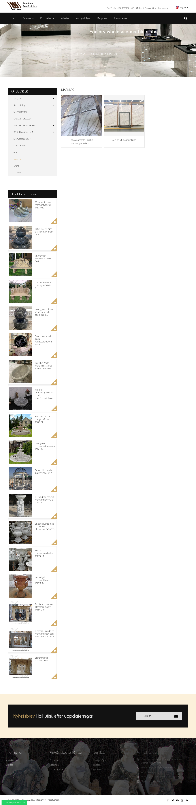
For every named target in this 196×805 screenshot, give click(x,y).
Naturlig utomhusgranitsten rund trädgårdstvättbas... (44, 394)
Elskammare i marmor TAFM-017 (44, 659)
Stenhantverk (19, 145)
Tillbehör (17, 172)
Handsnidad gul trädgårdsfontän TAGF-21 (42, 419)
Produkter (47, 18)
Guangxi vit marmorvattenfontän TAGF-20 (45, 446)
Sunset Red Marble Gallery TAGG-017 (44, 471)
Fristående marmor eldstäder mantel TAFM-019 (44, 607)
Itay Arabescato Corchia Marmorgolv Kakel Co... (81, 141)
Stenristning (19, 105)
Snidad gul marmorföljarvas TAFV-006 (42, 580)
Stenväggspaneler (21, 138)
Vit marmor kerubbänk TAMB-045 (43, 258)
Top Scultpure (50, 769)
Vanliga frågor (83, 18)
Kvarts (16, 165)
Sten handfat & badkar (24, 125)
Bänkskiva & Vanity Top (24, 132)
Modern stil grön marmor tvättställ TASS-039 (43, 205)
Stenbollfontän (20, 111)
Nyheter (64, 18)
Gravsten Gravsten (22, 118)
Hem (13, 18)
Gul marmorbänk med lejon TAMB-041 (43, 285)
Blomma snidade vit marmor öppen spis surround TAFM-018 (44, 633)
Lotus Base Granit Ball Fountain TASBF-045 (45, 231)
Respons (102, 18)
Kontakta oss (120, 18)
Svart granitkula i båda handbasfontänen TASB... (43, 340)
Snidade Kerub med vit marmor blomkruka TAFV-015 (45, 526)
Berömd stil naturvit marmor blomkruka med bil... (44, 499)
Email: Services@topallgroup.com (154, 8)
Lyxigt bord (18, 98)
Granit (16, 152)
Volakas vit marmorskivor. (124, 139)
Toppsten (48, 764)
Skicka (152, 716)
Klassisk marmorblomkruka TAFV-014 (44, 553)
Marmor (113, 54)
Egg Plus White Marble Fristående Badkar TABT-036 (43, 365)
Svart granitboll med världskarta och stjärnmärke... (44, 312)
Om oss (28, 18)
